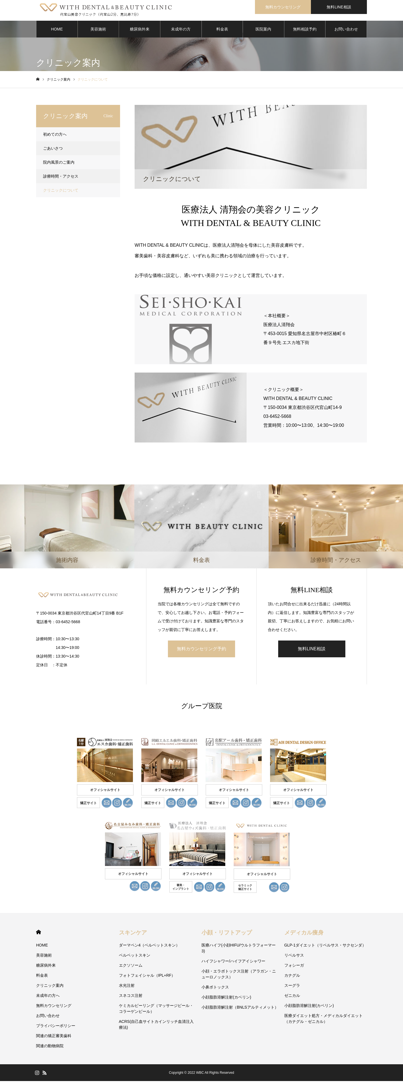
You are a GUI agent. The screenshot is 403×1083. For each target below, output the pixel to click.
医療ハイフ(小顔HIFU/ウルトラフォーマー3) (239, 950)
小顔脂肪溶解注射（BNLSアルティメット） (240, 1009)
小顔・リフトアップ (227, 934)
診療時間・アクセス (60, 178)
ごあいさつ (53, 150)
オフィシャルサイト (105, 792)
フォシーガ (294, 967)
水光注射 (127, 987)
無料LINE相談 (339, 7)
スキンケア (133, 934)
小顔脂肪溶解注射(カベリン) (226, 999)
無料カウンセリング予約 (201, 650)
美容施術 (98, 31)
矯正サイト (88, 805)
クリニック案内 (50, 987)
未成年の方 (181, 31)
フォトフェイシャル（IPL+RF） (147, 977)
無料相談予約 (305, 31)
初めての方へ (55, 136)
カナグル (292, 977)
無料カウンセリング (283, 7)
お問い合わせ (346, 31)
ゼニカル (292, 997)
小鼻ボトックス (215, 989)
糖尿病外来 (139, 31)
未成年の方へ (48, 997)
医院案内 (263, 31)
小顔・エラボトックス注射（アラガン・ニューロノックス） (239, 976)
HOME (57, 31)
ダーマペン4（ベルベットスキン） (149, 947)
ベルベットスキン (134, 957)
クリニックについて (60, 192)
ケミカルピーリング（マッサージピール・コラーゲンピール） (156, 1010)
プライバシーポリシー (55, 1027)
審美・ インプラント (180, 889)
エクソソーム (130, 967)
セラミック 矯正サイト (245, 889)
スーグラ (292, 987)
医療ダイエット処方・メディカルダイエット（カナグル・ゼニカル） (323, 1020)
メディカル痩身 (304, 934)
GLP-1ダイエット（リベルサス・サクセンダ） (325, 947)
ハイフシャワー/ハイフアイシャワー (233, 963)
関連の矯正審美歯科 (53, 1037)
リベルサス (294, 957)
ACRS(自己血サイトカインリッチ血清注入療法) (156, 1026)
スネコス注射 (130, 997)
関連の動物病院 (50, 1048)
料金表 (222, 31)
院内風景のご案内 (58, 164)
